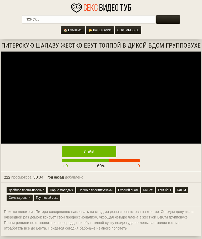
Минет (148, 190)
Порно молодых (61, 190)
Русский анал (128, 190)
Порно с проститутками (95, 190)
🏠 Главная (73, 30)
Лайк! (89, 152)
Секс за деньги (20, 197)
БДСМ (181, 190)
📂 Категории (100, 30)
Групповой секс (47, 197)
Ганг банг (164, 190)
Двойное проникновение (26, 190)
